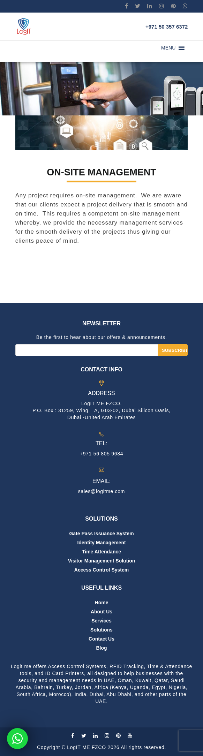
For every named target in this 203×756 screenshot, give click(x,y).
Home (101, 602)
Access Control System (101, 570)
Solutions (101, 630)
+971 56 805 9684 (101, 453)
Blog (101, 648)
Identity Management (101, 542)
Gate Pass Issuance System (101, 533)
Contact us (101, 639)
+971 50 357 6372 (166, 27)
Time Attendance (101, 551)
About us (101, 611)
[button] (168, 48)
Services (101, 620)
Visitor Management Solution (101, 561)
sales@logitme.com (101, 491)
